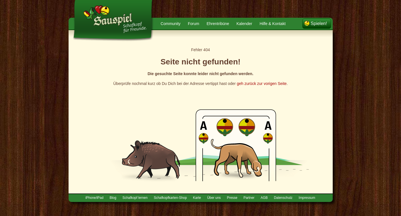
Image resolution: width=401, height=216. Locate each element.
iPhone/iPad (94, 198)
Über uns (214, 198)
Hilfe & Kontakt (273, 23)
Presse (232, 198)
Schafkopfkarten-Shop (170, 198)
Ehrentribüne (218, 23)
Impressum (307, 198)
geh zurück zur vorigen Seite (262, 83)
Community (171, 23)
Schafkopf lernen (135, 198)
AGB (264, 198)
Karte (197, 198)
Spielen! (319, 23)
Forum (193, 23)
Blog (113, 198)
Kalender (244, 23)
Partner (249, 198)
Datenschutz (283, 198)
